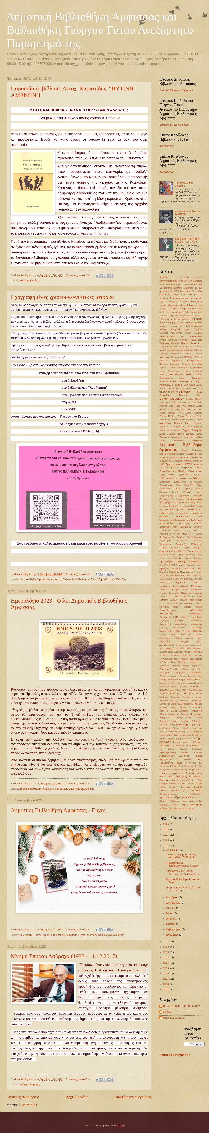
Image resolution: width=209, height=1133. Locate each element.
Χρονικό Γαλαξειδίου (169, 801)
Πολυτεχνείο (197, 721)
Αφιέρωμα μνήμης (193, 381)
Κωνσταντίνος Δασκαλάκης (172, 624)
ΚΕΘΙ (169, 603)
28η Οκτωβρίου (174, 295)
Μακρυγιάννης (171, 648)
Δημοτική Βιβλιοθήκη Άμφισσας (36, 579)
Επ (178, 506)
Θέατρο (190, 565)
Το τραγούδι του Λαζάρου (184, 184)
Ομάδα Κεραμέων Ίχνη (191, 676)
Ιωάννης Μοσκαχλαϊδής (191, 600)
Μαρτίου (171, 923)
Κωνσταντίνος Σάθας (169, 631)
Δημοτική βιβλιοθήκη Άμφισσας (176, 90)
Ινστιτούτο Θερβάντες (172, 582)
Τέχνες (178, 763)
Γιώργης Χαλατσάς (186, 420)
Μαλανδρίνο (185, 648)
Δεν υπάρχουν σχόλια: (78, 275)
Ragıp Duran (174, 316)
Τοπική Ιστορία (167, 773)
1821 (199, 284)
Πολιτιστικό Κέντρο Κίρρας (187, 718)
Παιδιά (191, 689)
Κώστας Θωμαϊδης (192, 631)
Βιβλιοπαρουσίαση (29, 280)
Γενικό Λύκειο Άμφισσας (190, 413)
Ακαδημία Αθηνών (185, 350)
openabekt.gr (166, 145)
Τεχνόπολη (189, 766)
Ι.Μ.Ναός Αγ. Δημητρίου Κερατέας (186, 579)
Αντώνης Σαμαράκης (170, 361)
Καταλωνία (197, 617)
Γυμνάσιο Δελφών (178, 427)
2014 (166, 978)
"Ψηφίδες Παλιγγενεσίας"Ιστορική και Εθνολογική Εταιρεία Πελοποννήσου (180, 280)
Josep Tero (185, 308)
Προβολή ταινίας (167, 725)
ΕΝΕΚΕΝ (163, 468)
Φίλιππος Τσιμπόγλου (186, 773)
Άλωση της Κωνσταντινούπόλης (177, 319)
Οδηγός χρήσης (190, 669)
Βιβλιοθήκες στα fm (168, 392)
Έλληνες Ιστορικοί (169, 329)
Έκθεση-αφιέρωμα (194, 326)
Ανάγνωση (176, 353)
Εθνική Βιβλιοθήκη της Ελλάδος (108, 579)
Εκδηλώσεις (167, 478)
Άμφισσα (197, 318)
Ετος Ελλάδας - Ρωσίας (182, 537)
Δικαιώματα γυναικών (182, 461)
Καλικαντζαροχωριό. (168, 610)
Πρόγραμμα (182, 724)
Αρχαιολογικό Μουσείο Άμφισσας (185, 371)
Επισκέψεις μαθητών (190, 523)
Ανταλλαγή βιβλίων (168, 357)
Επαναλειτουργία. (167, 523)
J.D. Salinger (173, 309)
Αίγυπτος (175, 343)
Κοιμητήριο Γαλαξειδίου (171, 621)
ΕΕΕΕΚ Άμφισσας (193, 464)
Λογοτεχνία (183, 641)
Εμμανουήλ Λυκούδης (190, 496)
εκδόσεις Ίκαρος (180, 805)
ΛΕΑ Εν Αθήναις (191, 634)
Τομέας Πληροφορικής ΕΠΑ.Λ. (186, 770)
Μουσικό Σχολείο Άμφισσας (190, 659)
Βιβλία (178, 384)
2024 (166, 834)
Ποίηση (184, 714)
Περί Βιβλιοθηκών (174, 704)
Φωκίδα (198, 787)
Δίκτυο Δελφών (185, 434)
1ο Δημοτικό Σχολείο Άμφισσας (176, 288)
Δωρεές (180, 464)
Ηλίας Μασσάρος (187, 555)
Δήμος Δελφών (192, 430)
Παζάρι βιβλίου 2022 (177, 690)
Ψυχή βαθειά (188, 801)
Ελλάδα (176, 489)
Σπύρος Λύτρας (181, 742)
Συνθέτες (185, 752)
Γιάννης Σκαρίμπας (186, 416)
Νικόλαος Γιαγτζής (180, 666)
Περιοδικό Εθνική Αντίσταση (173, 711)
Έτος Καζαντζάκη (181, 340)
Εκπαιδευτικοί (166, 485)
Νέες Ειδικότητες (179, 662)
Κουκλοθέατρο (196, 621)
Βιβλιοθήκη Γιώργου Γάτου (174, 124)
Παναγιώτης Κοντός (193, 693)
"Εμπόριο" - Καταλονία (174, 277)
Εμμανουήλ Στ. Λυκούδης (171, 499)
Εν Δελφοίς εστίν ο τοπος (183, 503)
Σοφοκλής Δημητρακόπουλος (179, 739)
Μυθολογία (164, 662)
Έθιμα (162, 322)
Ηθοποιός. (173, 555)
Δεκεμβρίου (172, 849)
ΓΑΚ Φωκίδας (176, 409)
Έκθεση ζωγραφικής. (175, 322)
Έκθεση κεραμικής (194, 322)
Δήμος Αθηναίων (174, 430)
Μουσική (187, 655)
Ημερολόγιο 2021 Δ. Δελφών (172, 565)
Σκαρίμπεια (165, 735)
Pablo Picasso (190, 312)
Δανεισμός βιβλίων (193, 437)
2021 (166, 941)
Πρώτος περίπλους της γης (187, 728)
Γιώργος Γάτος (182, 423)
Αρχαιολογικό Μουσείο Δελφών (176, 374)
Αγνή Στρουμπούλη (168, 350)
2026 (166, 824)
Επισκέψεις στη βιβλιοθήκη (175, 527)
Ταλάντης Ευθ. (176, 766)
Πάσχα (162, 679)
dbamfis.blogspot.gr (174, 1017)
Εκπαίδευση (164, 482)
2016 (166, 968)
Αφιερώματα (166, 384)
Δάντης (162, 430)
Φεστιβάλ (176, 780)
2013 (166, 984)
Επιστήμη (198, 527)
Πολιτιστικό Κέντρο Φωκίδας (174, 721)
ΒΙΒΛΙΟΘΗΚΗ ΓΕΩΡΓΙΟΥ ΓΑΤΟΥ (181, 1006)
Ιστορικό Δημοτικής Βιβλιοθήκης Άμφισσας (180, 593)
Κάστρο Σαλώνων (184, 603)
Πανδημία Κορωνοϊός (169, 697)
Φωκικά (163, 790)
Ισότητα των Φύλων (170, 596)
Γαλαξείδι (190, 409)
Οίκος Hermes (176, 669)
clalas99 (167, 1011)
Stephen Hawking (188, 316)
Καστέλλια (185, 617)
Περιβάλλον (188, 704)
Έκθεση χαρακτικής (170, 326)
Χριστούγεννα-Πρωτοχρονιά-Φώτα (105, 934)
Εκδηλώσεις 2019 (184, 478)
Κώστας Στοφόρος (168, 635)
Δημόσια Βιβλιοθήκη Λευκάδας (174, 457)
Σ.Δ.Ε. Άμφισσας (194, 732)
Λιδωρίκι (178, 638)
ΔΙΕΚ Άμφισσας (195, 427)
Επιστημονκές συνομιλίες (171, 530)
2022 (166, 845)
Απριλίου (171, 918)
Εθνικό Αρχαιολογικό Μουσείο (185, 474)
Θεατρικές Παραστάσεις (181, 572)
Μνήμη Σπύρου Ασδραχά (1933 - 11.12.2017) (64, 956)
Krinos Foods (165, 312)
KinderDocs (197, 309)
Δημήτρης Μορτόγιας (188, 441)
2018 (166, 957)
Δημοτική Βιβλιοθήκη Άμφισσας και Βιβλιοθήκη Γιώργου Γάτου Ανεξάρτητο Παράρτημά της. (100, 30)
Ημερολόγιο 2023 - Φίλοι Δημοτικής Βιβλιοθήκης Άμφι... (184, 872)
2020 (166, 946)
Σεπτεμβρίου (173, 902)
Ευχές (81, 934)
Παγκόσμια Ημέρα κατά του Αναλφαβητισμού (180, 683)
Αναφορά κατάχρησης (174, 1054)
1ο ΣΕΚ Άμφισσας (180, 291)
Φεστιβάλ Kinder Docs (192, 780)
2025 (166, 829)
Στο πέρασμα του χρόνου (184, 745)
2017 (166, 962)
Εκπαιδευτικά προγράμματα (188, 482)
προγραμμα (173, 808)
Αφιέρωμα (178, 381)
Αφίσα (182, 378)
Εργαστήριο (191, 530)
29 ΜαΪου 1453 (190, 295)
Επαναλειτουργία (166, 520)
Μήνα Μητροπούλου (185, 645)
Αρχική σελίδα (77, 1097)
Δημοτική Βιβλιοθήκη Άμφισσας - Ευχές (58, 810)
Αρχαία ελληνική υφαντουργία (173, 368)
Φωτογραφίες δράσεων (187, 790)
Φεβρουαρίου (174, 929)
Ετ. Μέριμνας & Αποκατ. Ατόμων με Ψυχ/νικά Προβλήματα (180, 533)
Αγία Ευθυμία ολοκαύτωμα (190, 347)
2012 (166, 989)
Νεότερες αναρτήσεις (23, 1097)
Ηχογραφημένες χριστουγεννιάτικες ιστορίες (62, 297)
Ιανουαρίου (172, 934)
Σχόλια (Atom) (29, 1104)
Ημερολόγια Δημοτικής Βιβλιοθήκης (74, 788)
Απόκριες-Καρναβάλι (192, 364)
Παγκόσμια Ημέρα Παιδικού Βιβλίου (184, 679)
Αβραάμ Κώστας (188, 343)
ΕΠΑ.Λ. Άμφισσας (181, 468)
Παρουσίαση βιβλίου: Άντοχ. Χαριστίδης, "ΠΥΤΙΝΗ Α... (181, 856)
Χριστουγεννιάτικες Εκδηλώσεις (180, 794)
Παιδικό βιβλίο (176, 693)
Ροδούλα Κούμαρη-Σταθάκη (172, 732)
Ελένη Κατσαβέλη (185, 485)
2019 (166, 952)
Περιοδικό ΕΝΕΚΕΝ (191, 707)
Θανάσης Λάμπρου (184, 568)
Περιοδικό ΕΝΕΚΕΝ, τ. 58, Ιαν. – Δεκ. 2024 (187, 240)
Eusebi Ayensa (168, 305)
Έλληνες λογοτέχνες (170, 333)
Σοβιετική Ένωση (179, 735)
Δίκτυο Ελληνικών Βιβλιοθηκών (72, 579)
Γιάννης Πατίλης (167, 416)
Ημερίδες (198, 558)
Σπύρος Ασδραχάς (29, 1084)
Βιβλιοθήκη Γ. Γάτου (30, 934)
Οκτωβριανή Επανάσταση (188, 673)
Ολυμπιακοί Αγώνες (168, 676)
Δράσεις (169, 464)
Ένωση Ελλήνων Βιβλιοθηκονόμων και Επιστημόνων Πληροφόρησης (180, 336)
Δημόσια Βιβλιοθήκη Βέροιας (189, 454)
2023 (166, 840)
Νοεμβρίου (172, 897)
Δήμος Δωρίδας (167, 434)
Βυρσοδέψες (174, 406)
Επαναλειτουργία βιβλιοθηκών (188, 520)
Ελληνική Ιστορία (169, 492)
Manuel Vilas (177, 312)
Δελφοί (162, 441)
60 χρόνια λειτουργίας (190, 301)
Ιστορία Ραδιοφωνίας (192, 589)
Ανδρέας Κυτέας (193, 354)
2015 (166, 973)
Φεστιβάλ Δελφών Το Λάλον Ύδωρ (176, 784)
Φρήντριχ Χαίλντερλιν (180, 787)
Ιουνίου (170, 907)
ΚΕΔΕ (162, 603)
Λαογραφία (164, 638)
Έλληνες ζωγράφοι (192, 329)
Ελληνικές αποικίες (192, 489)
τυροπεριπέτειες (187, 808)
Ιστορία (175, 589)
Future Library (186, 305)
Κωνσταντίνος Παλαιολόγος (187, 628)
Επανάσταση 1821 (189, 516)
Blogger (120, 1125)
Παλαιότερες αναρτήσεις (133, 1097)
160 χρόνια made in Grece (185, 284)
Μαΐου (170, 913)
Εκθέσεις (197, 478)
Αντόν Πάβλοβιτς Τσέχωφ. (190, 357)
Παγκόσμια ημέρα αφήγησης (173, 687)
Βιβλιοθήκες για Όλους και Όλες (185, 388)
